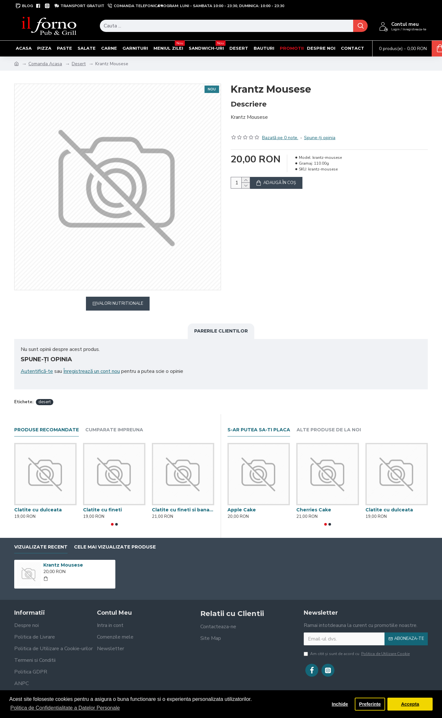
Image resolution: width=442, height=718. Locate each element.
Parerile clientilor (221, 331)
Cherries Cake (313, 502)
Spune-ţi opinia (319, 130)
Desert (79, 64)
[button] (112, 516)
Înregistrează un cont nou (91, 371)
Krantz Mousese (63, 557)
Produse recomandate (46, 422)
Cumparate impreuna (114, 422)
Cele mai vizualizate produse (115, 539)
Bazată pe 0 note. (280, 130)
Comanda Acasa (45, 64)
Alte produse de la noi (329, 422)
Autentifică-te (37, 371)
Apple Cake (241, 502)
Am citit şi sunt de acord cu (357, 646)
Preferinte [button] (370, 704)
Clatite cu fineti (102, 502)
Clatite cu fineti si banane (183, 502)
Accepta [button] (410, 704)
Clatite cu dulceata (38, 502)
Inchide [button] (340, 704)
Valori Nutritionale (120, 303)
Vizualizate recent (41, 539)
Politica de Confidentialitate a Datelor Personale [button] (65, 708)
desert (44, 394)
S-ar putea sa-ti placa (258, 422)
